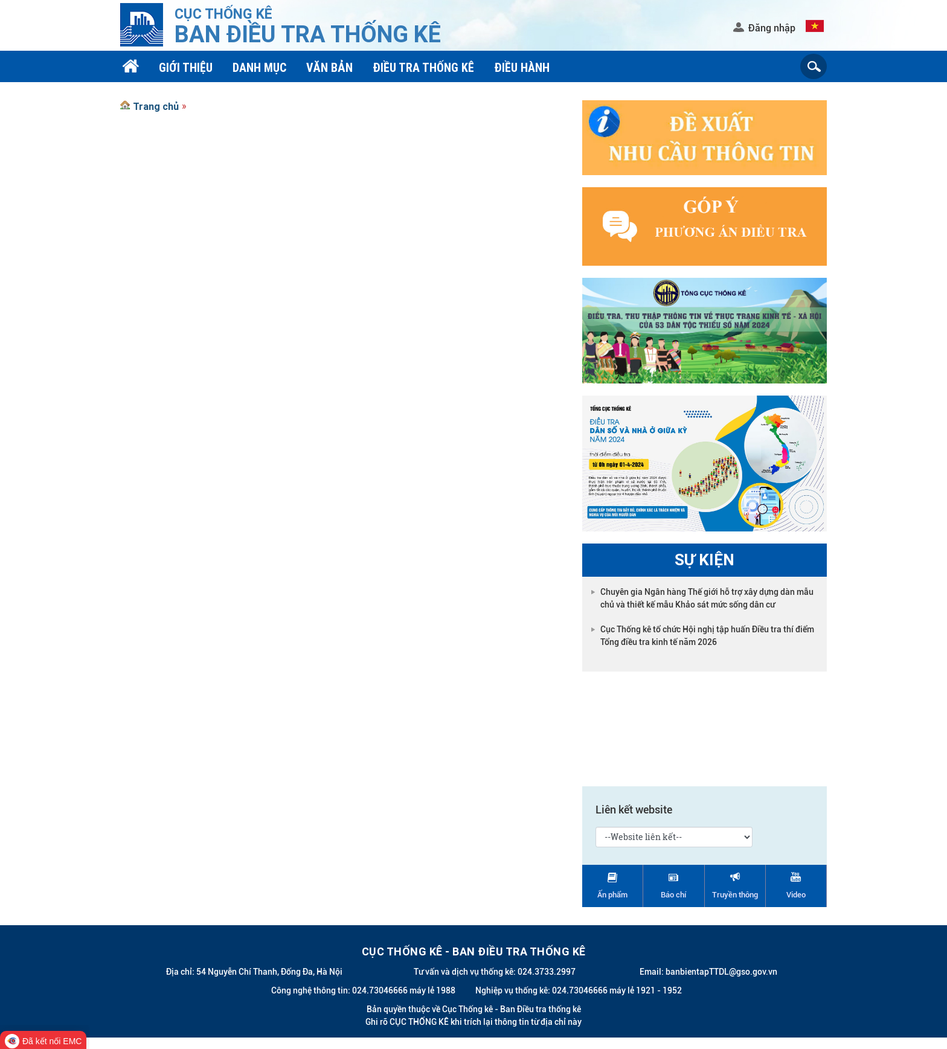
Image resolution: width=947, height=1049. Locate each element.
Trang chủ (156, 106)
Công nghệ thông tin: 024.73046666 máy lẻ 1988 (363, 990)
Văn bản (329, 67)
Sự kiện (704, 559)
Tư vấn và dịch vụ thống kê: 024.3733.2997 (495, 972)
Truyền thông (735, 894)
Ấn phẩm (612, 894)
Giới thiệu (186, 67)
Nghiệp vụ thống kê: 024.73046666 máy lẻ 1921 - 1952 (578, 990)
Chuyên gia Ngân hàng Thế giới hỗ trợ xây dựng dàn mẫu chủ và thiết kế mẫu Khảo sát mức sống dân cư (707, 598)
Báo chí (673, 894)
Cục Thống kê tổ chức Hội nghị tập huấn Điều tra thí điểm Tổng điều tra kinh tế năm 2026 (707, 635)
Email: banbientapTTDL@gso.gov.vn (708, 972)
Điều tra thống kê (423, 67)
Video (796, 894)
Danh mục (259, 67)
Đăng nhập (771, 28)
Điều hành (522, 67)
